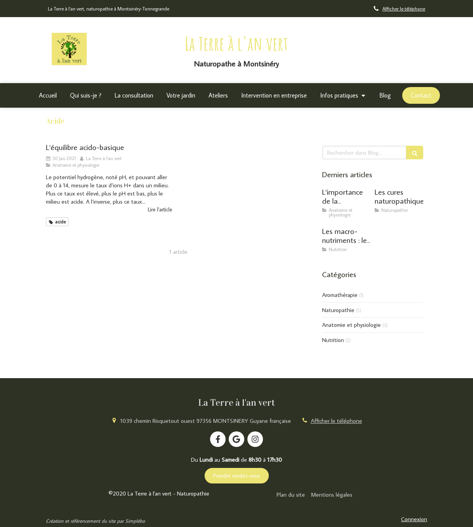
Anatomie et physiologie (351, 324)
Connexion (414, 519)
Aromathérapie (339, 294)
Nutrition (333, 340)
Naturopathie (338, 310)
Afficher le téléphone (403, 8)
